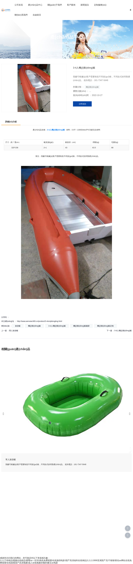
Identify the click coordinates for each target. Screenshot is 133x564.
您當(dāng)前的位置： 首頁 (43, 43)
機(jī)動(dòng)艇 (75, 43)
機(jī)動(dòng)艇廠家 (81, 326)
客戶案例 (71, 5)
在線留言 (37, 15)
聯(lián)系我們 (21, 15)
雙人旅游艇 (13, 331)
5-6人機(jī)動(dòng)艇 (123, 331)
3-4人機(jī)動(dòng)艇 (57, 326)
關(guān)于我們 (55, 5)
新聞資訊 (85, 5)
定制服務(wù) (100, 5)
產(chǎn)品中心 (35, 5)
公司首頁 (19, 5)
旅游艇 (18, 326)
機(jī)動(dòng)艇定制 (105, 326)
